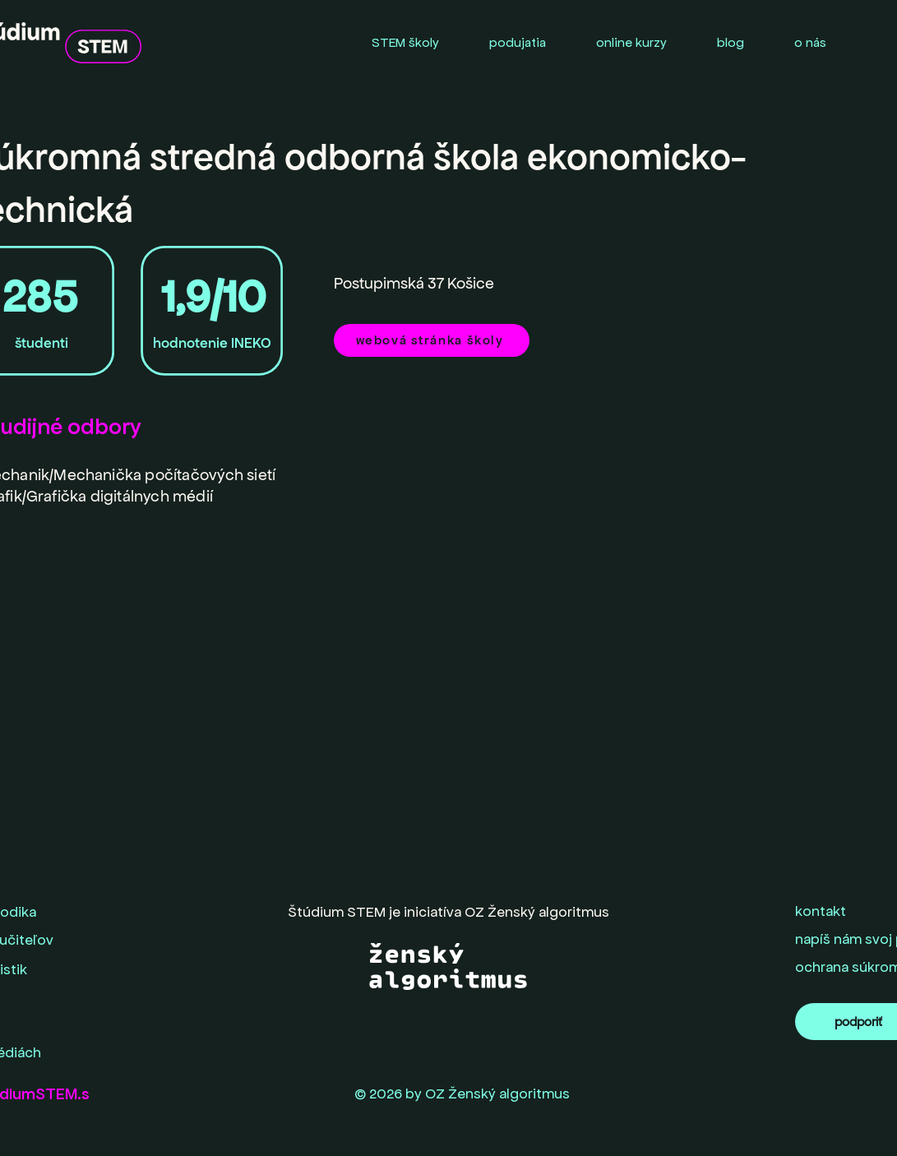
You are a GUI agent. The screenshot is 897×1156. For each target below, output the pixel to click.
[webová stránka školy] (431, 340)
